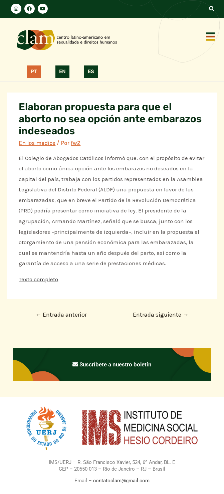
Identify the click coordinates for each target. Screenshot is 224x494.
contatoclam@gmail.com (121, 481)
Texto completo (38, 279)
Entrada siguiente (161, 314)
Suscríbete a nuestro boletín (112, 364)
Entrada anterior (61, 314)
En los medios (37, 143)
